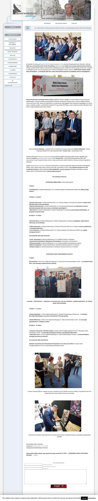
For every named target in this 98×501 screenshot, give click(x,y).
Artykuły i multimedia (12, 43)
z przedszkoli (12, 59)
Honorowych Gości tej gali (44, 158)
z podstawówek (13, 62)
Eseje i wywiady (13, 51)
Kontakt (74, 23)
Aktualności (12, 39)
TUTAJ (35, 455)
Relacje (12, 55)
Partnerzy (47, 23)
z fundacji (12, 77)
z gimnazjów (12, 66)
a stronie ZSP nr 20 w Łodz (40, 446)
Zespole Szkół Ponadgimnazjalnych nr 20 (51, 64)
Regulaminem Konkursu (39, 165)
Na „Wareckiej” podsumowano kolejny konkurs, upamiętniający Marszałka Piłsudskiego (63, 28)
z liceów (12, 70)
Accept (84, 498)
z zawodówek (12, 73)
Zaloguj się (8, 85)
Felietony (12, 48)
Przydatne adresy (61, 23)
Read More (92, 498)
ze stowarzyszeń (12, 81)
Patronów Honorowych (44, 156)
